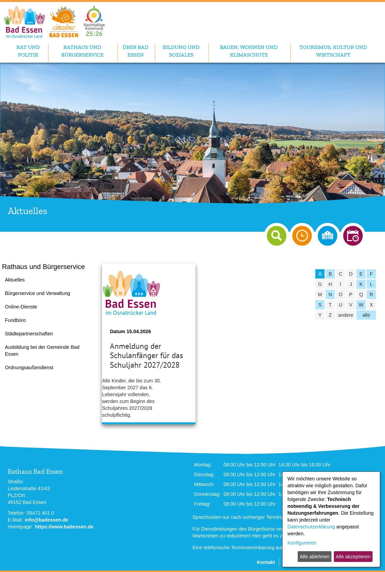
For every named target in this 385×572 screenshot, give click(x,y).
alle (366, 315)
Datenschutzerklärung (311, 526)
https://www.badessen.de (64, 526)
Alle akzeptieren (353, 556)
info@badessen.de (46, 520)
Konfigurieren (302, 543)
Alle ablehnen (314, 556)
